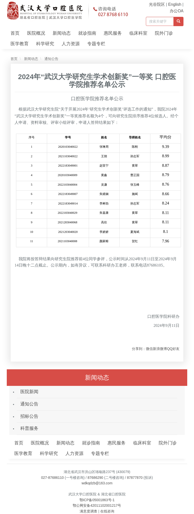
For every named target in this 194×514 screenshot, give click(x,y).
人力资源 (71, 43)
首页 (15, 33)
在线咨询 (107, 511)
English (174, 4)
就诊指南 (87, 33)
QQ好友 (173, 349)
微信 (149, 349)
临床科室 (138, 33)
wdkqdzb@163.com (96, 483)
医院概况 (36, 33)
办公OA (176, 11)
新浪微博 (160, 349)
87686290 (95, 478)
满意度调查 (88, 511)
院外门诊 (164, 33)
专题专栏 (96, 43)
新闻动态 (62, 33)
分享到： (139, 349)
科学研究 (45, 43)
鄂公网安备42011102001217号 (97, 505)
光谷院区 (157, 4)
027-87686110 (52, 478)
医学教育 (20, 43)
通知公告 (50, 59)
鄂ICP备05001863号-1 (97, 500)
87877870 (134, 478)
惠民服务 (113, 33)
